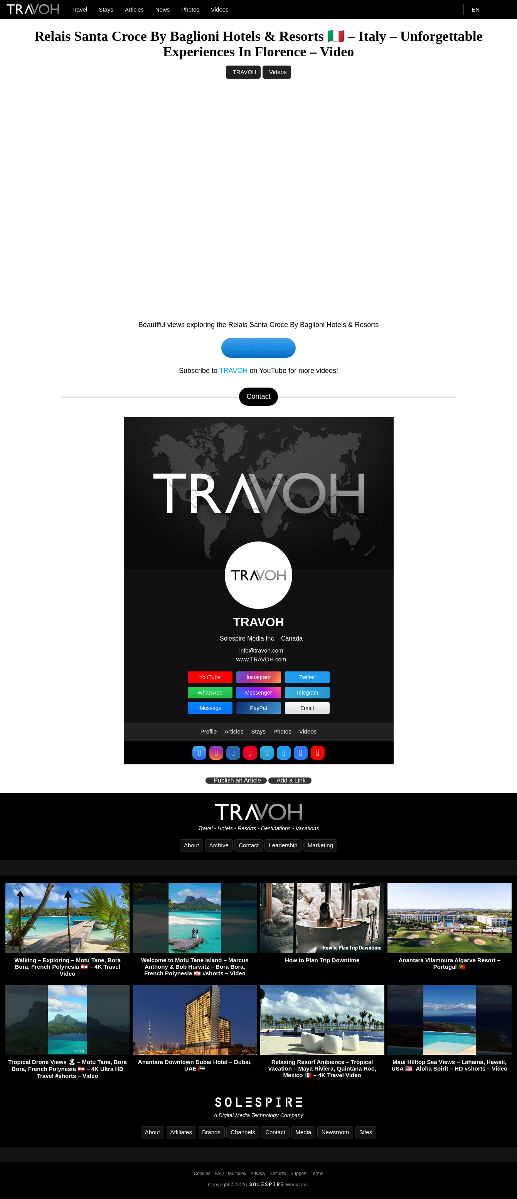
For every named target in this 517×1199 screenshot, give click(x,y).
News (162, 9)
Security (277, 1174)
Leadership (283, 846)
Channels (243, 1133)
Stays (106, 9)
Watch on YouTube (258, 348)
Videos (220, 9)
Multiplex (237, 1174)
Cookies (202, 1174)
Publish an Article (237, 782)
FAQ (219, 1174)
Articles (134, 9)
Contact (249, 846)
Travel (79, 9)
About (191, 846)
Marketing (320, 846)
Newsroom (335, 1133)
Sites (365, 1133)
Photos (190, 9)
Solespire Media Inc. (248, 639)
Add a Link (291, 782)
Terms (317, 1174)
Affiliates (181, 1133)
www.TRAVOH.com (261, 660)
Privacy (257, 1174)
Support (298, 1174)
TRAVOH (244, 72)
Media (303, 1133)
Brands (211, 1133)
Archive (219, 846)
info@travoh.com (261, 651)
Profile (208, 732)
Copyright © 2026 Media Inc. (258, 1186)
